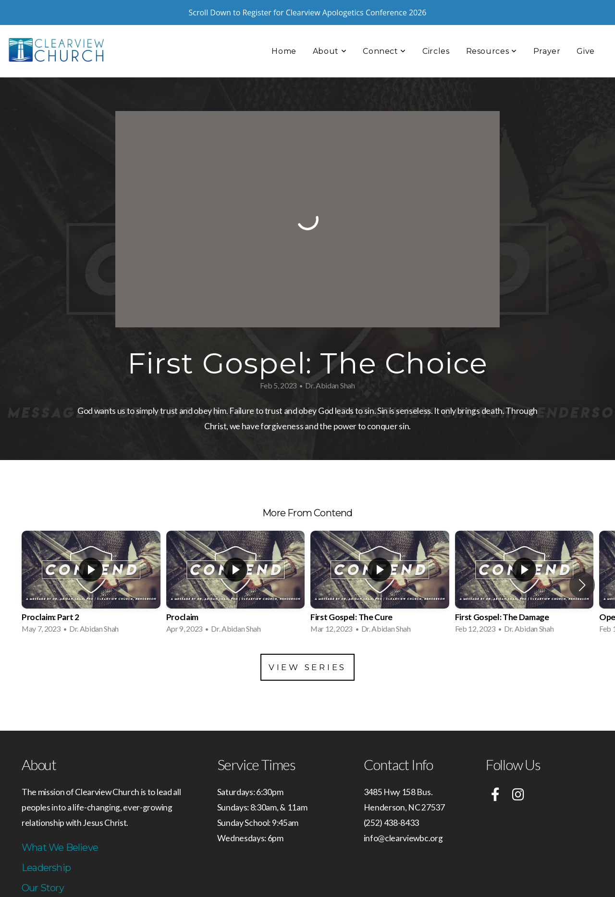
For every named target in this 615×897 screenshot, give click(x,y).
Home (283, 26)
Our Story (43, 863)
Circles (435, 26)
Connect (384, 26)
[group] (91, 560)
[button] (582, 560)
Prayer (547, 26)
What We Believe (60, 822)
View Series (307, 642)
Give (586, 26)
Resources (491, 26)
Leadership (46, 842)
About (329, 26)
